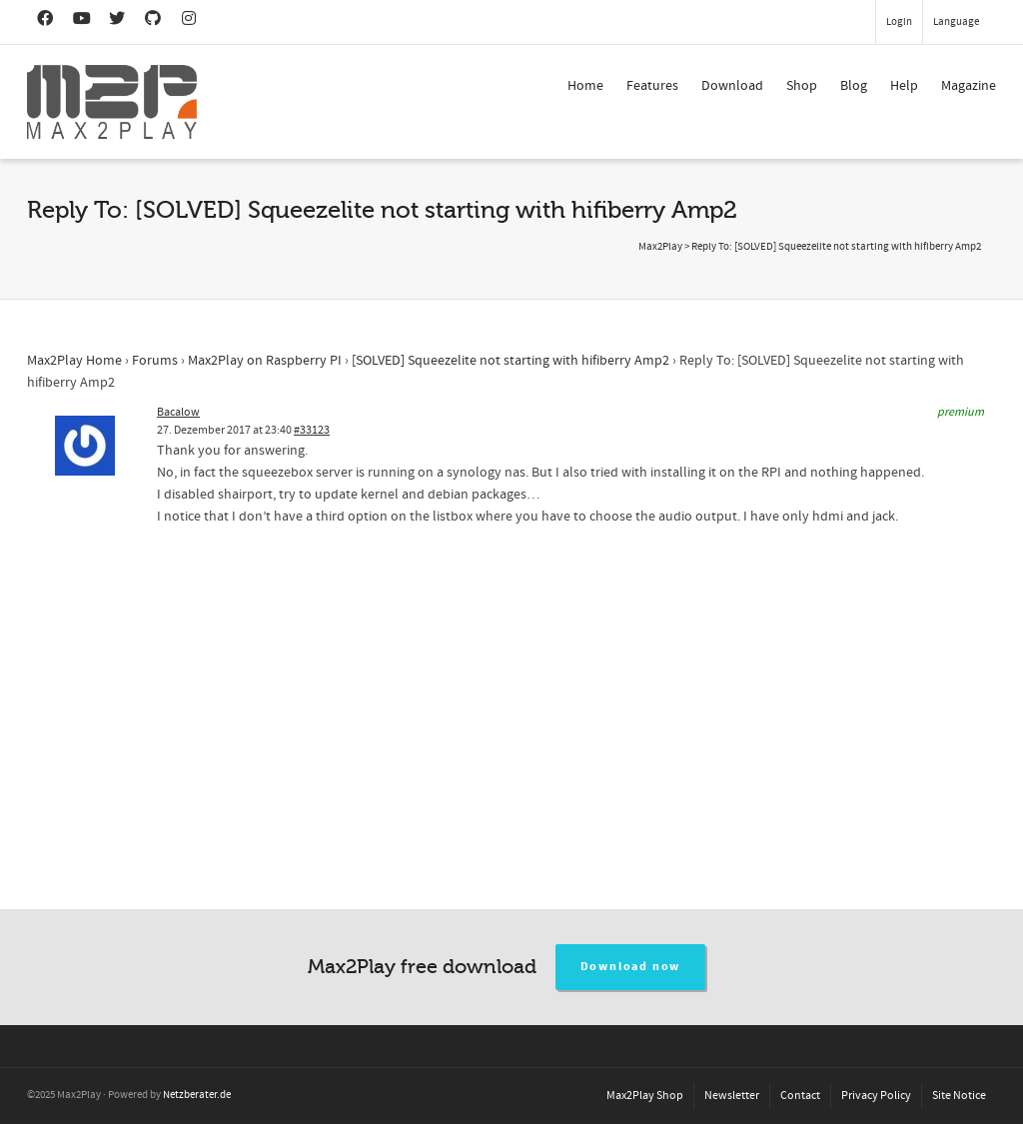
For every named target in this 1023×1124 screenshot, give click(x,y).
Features (652, 86)
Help (904, 86)
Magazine (968, 86)
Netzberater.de (197, 1095)
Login (899, 22)
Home (585, 86)
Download (732, 86)
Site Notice (959, 1095)
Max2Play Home (74, 361)
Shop (801, 86)
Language (956, 22)
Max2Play (660, 247)
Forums (155, 361)
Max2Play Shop (644, 1095)
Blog (853, 86)
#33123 (312, 430)
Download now (630, 966)
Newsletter (731, 1095)
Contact (800, 1095)
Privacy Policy (876, 1095)
